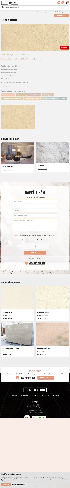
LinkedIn (35, 395)
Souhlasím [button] (6, 485)
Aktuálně (49, 431)
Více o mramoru (6, 86)
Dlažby (63, 98)
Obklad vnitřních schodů (33, 98)
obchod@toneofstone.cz (35, 412)
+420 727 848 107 (37, 263)
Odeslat (33, 253)
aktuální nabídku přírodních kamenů (26, 59)
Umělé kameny (49, 438)
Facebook (14, 395)
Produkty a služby (21, 431)
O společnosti (49, 442)
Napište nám (44, 377)
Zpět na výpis (61, 16)
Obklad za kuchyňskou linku (12, 98)
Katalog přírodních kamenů (49, 12)
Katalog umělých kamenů (49, 435)
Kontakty (49, 445)
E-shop (21, 442)
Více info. (52, 235)
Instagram (24, 395)
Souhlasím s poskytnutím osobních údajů (36, 239)
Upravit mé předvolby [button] (19, 485)
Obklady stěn (35, 95)
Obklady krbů (48, 95)
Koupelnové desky (51, 98)
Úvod (38, 12)
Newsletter (21, 449)
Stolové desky (22, 95)
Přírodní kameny (21, 438)
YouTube (56, 395)
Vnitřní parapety (8, 95)
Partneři (21, 445)
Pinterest (45, 395)
